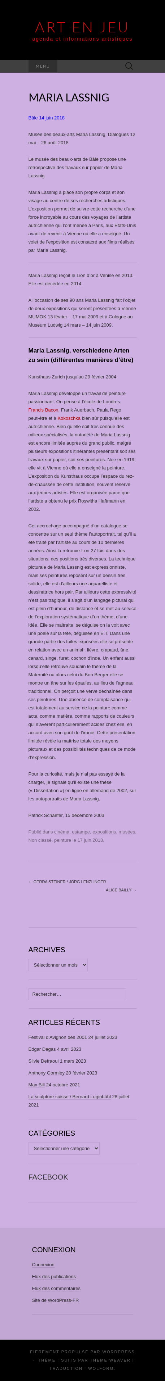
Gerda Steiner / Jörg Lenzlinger (67, 882)
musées (127, 832)
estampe (81, 832)
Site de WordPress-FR (55, 1300)
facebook (48, 1177)
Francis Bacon (43, 410)
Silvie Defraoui (44, 1061)
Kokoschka (68, 418)
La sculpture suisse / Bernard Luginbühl (70, 1096)
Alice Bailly (121, 890)
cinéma (61, 832)
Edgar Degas (42, 1049)
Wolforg (101, 1368)
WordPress (119, 1352)
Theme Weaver (110, 1360)
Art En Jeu (82, 27)
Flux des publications (54, 1276)
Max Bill (37, 1084)
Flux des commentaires (56, 1288)
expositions (104, 832)
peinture (62, 840)
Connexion (43, 1264)
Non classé (40, 840)
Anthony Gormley (47, 1073)
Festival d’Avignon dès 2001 (58, 1037)
